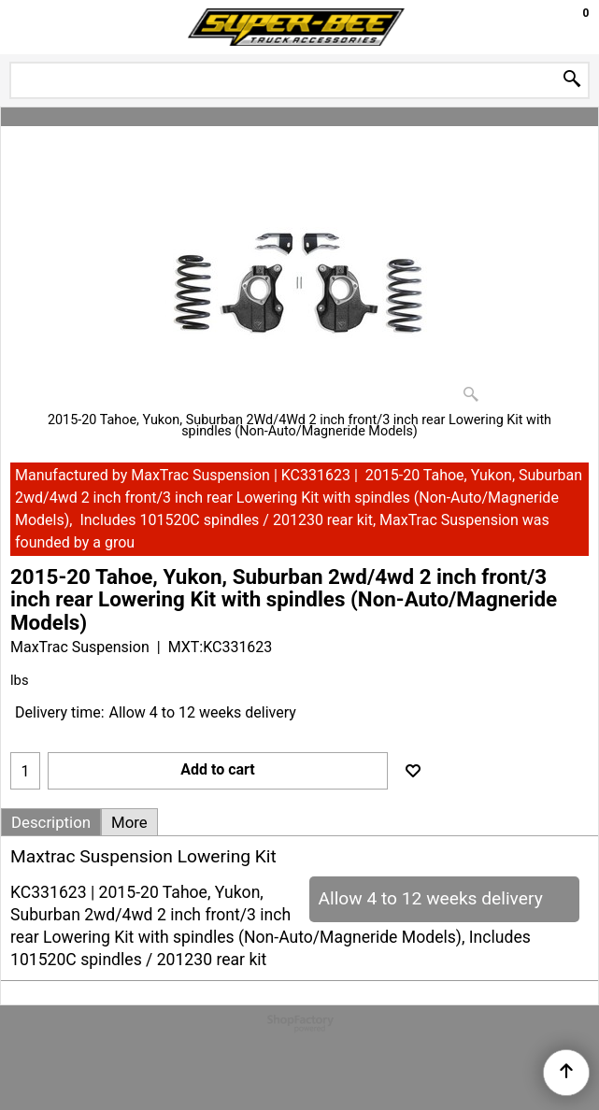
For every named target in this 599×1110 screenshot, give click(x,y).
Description (51, 822)
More (129, 822)
